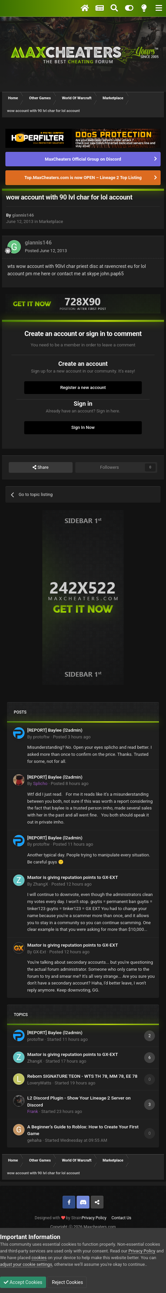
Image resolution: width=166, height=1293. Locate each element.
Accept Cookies (23, 1282)
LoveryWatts (39, 1082)
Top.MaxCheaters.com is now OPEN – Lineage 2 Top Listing (83, 177)
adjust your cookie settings (26, 1264)
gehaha (34, 1140)
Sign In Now (82, 427)
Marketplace (51, 221)
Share (40, 467)
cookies (39, 1257)
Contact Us (121, 1218)
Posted (46, 250)
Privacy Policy (94, 1218)
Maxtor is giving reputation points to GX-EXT (72, 877)
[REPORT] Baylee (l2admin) (54, 730)
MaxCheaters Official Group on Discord (83, 159)
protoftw (41, 736)
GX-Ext (39, 951)
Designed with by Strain (58, 1218)
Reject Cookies (67, 1282)
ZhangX (40, 884)
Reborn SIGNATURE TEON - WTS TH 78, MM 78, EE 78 (82, 1076)
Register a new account (83, 387)
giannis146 (23, 215)
